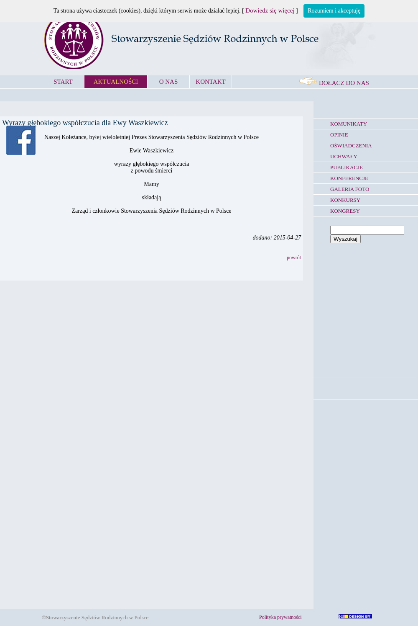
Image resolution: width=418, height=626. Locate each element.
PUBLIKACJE (346, 167)
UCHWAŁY (343, 156)
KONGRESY (345, 211)
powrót (294, 257)
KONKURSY (345, 200)
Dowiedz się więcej (269, 10)
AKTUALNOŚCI (116, 81)
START (63, 81)
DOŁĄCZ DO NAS (334, 83)
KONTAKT (210, 81)
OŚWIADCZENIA (351, 145)
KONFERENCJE (349, 178)
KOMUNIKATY (348, 124)
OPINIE (339, 134)
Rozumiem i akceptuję (334, 11)
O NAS (168, 81)
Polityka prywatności (280, 617)
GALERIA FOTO (349, 189)
